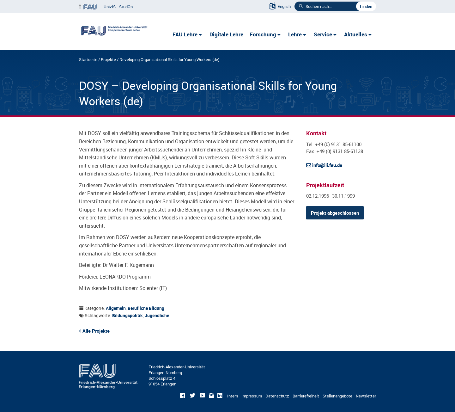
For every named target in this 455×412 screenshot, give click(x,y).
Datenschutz (277, 396)
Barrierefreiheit (306, 396)
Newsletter (366, 396)
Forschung (263, 34)
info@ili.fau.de (327, 165)
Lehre (295, 34)
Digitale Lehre (226, 34)
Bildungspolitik (127, 315)
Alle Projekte (96, 331)
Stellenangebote (337, 396)
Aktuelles (355, 34)
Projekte (108, 59)
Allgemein (116, 308)
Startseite (88, 59)
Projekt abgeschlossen (335, 213)
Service (323, 34)
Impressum (251, 396)
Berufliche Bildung (146, 308)
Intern (232, 396)
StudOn (126, 6)
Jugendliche (157, 315)
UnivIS (110, 6)
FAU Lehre (185, 34)
